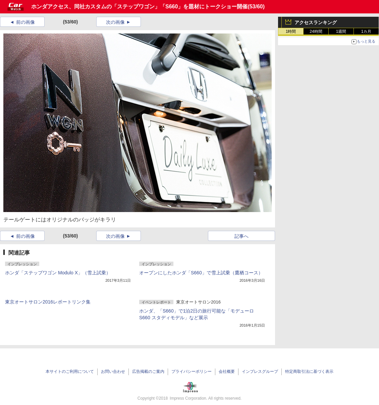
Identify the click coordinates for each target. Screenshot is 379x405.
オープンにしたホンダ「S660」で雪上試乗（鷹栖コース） (201, 272)
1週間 (341, 31)
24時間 (316, 31)
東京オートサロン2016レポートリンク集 (48, 302)
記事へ (241, 236)
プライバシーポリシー (191, 371)
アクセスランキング (315, 22)
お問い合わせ (113, 371)
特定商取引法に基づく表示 (309, 371)
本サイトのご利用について (70, 371)
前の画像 (25, 22)
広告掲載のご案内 (148, 371)
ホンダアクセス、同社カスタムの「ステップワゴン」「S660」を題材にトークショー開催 (139, 6)
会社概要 (227, 371)
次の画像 (115, 22)
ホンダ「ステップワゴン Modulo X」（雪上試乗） (58, 272)
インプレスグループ (260, 371)
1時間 (291, 31)
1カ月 (366, 31)
